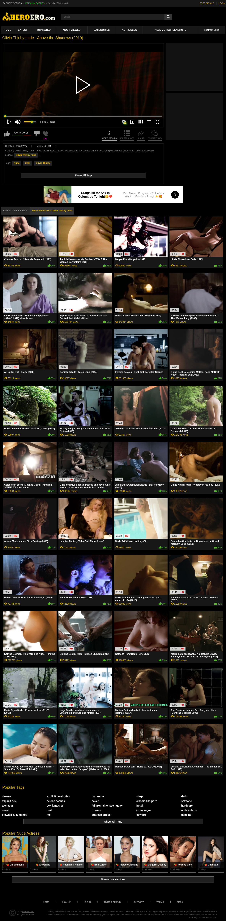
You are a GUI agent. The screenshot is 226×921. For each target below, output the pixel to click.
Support (139, 902)
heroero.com (28, 911)
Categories (101, 29)
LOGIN (222, 3)
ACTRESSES (129, 29)
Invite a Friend (112, 902)
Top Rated (44, 29)
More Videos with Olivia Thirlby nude (52, 210)
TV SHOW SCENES (12, 3)
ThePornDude (211, 29)
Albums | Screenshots (170, 29)
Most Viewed (71, 29)
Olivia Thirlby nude (26, 155)
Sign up (66, 902)
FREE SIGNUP (207, 3)
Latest (23, 29)
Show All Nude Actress (112, 879)
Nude (16, 163)
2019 (27, 163)
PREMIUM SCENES (35, 3)
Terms (160, 902)
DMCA (180, 902)
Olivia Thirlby (43, 163)
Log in (87, 902)
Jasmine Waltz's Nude (58, 3)
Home (7, 29)
